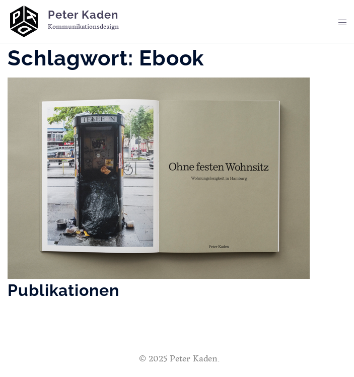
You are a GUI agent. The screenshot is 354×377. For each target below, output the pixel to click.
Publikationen (63, 290)
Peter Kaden (83, 14)
